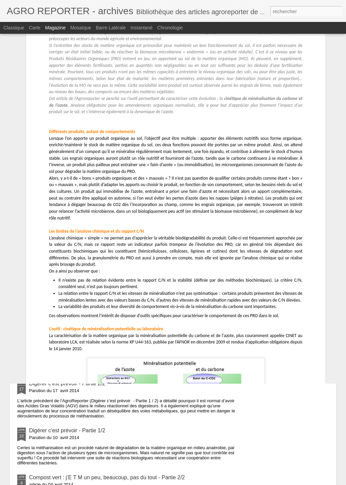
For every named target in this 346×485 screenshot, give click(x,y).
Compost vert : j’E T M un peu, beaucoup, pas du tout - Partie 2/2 (107, 477)
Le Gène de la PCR (52, 289)
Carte (34, 27)
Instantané (141, 27)
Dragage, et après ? (53, 336)
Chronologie (170, 27)
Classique (13, 27)
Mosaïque (80, 27)
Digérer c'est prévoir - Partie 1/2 (67, 430)
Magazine (55, 27)
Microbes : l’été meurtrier (59, 248)
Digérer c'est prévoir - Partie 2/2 (67, 383)
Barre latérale (111, 27)
